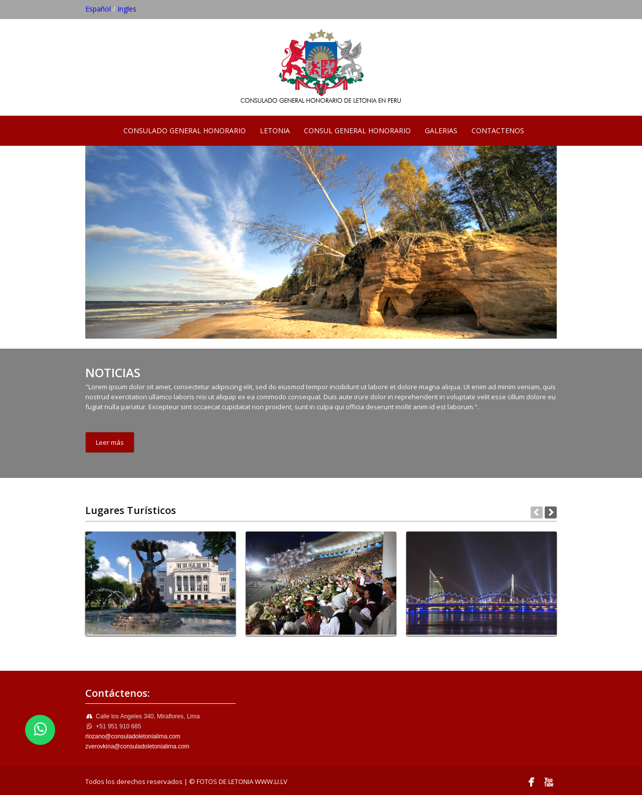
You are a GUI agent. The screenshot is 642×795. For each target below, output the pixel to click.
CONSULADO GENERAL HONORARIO (184, 130)
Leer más (110, 442)
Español (98, 9)
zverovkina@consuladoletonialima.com (137, 746)
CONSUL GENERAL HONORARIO (357, 130)
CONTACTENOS (497, 130)
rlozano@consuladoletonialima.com (133, 736)
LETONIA (275, 130)
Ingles (126, 9)
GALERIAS (441, 130)
